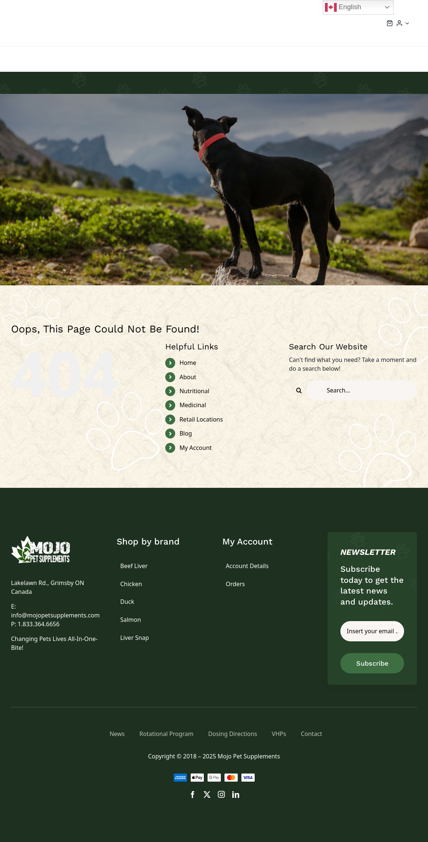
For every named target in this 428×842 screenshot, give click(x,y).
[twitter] (207, 794)
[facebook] (192, 794)
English (343, 7)
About (188, 377)
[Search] (299, 390)
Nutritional (194, 391)
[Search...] (361, 390)
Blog (186, 433)
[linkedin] (235, 794)
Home (188, 363)
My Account (196, 448)
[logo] (49, 539)
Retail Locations (201, 419)
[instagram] (221, 794)
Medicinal (193, 405)
